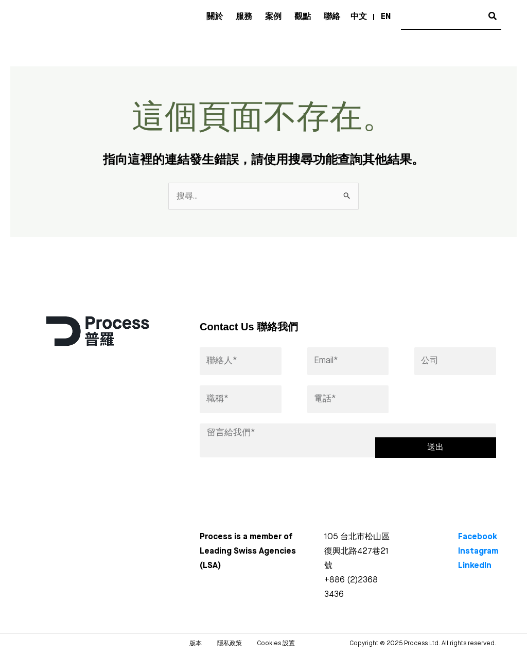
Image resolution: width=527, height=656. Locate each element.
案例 (273, 17)
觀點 (302, 17)
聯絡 (332, 17)
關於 (214, 17)
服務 (244, 17)
